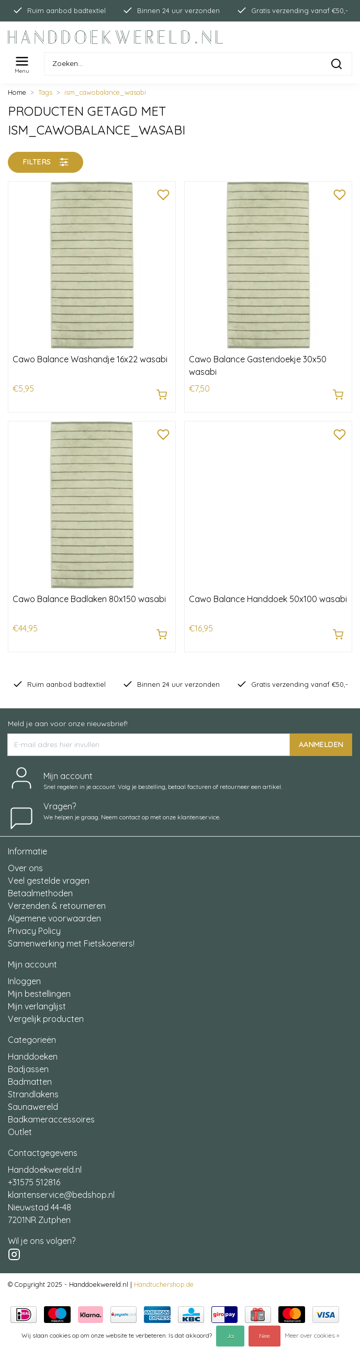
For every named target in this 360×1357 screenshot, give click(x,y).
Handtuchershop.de (164, 1284)
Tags (45, 92)
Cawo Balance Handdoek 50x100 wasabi (268, 599)
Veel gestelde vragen (48, 880)
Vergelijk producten (46, 1019)
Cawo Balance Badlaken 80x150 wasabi (89, 599)
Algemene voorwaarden (54, 918)
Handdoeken (33, 1056)
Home (17, 92)
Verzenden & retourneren (57, 905)
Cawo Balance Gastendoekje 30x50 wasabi (258, 365)
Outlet (20, 1132)
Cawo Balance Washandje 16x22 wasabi (90, 359)
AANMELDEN (321, 744)
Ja (230, 1336)
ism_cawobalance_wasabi (105, 92)
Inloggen (24, 981)
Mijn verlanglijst (37, 1006)
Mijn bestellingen (39, 993)
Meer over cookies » (312, 1335)
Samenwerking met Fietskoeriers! (71, 943)
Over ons (25, 868)
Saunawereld (33, 1107)
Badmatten (30, 1081)
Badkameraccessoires (51, 1119)
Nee (264, 1336)
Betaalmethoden (40, 893)
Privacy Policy (34, 931)
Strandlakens (33, 1094)
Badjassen (28, 1069)
